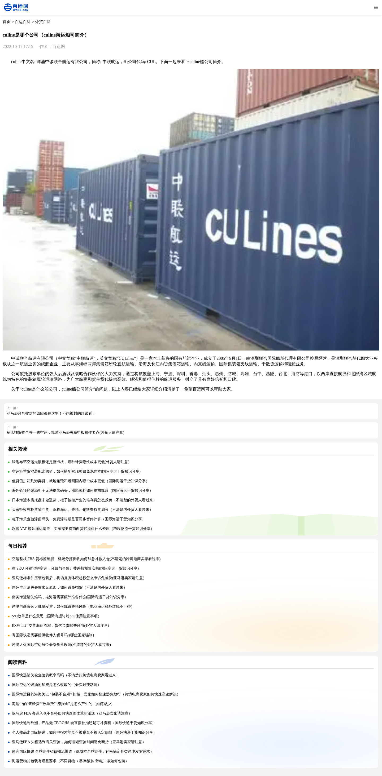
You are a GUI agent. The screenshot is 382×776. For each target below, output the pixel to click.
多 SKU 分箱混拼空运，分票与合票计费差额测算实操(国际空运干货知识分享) (75, 568)
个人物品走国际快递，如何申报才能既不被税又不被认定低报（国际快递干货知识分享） (84, 732)
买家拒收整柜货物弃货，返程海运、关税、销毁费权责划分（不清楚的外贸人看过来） (82, 510)
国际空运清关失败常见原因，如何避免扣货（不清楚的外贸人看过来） (69, 587)
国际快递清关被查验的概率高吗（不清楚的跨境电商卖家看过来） (66, 675)
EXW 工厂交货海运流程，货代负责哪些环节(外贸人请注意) (60, 626)
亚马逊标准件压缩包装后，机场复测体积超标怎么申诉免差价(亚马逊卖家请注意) (78, 578)
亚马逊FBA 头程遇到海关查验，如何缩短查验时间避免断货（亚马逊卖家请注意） (79, 742)
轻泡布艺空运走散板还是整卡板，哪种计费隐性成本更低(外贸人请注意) (70, 462)
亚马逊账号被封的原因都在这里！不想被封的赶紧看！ (51, 413)
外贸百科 (43, 22)
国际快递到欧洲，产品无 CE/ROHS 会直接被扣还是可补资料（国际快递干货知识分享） (84, 723)
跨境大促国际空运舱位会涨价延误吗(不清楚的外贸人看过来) (61, 645)
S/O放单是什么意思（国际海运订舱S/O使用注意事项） (57, 616)
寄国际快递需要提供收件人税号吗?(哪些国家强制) (53, 635)
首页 (7, 22)
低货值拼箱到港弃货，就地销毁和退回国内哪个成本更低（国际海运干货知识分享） (80, 481)
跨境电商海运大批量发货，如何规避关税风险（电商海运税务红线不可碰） (73, 607)
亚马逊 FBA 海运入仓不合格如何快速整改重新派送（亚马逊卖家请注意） (72, 713)
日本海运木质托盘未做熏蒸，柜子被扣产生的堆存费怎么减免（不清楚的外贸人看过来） (84, 500)
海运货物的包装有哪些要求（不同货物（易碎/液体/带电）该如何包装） (70, 761)
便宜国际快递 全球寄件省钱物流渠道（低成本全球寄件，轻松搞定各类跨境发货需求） (83, 751)
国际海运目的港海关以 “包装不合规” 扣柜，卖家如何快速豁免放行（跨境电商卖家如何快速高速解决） (96, 694)
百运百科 (23, 22)
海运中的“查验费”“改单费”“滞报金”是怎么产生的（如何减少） (63, 704)
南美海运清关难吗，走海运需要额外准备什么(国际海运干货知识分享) (69, 597)
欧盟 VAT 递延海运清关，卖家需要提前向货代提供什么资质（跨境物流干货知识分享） (83, 529)
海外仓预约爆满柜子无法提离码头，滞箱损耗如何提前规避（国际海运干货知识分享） (82, 491)
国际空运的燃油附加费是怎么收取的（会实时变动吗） (56, 685)
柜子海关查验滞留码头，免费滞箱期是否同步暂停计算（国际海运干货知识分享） (79, 519)
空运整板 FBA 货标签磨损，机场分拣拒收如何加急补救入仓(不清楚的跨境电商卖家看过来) (86, 559)
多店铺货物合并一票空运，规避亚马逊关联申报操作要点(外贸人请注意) (65, 432)
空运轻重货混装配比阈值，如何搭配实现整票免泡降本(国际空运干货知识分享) (76, 471)
